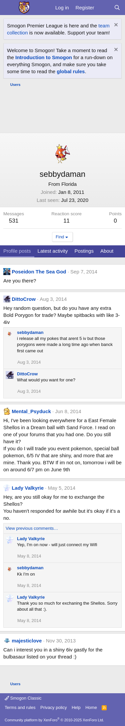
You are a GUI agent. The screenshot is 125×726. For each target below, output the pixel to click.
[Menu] (9, 7)
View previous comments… (32, 528)
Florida (69, 184)
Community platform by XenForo (54, 720)
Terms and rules (20, 707)
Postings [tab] (84, 251)
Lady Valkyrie (28, 488)
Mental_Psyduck (31, 411)
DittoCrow (24, 299)
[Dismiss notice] (115, 25)
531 (13, 221)
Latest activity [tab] (53, 251)
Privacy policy (53, 707)
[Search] (117, 7)
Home (91, 707)
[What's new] (103, 7)
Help (76, 707)
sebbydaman (30, 332)
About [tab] (106, 251)
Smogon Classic (23, 698)
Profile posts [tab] (17, 251)
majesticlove (27, 640)
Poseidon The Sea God (39, 271)
